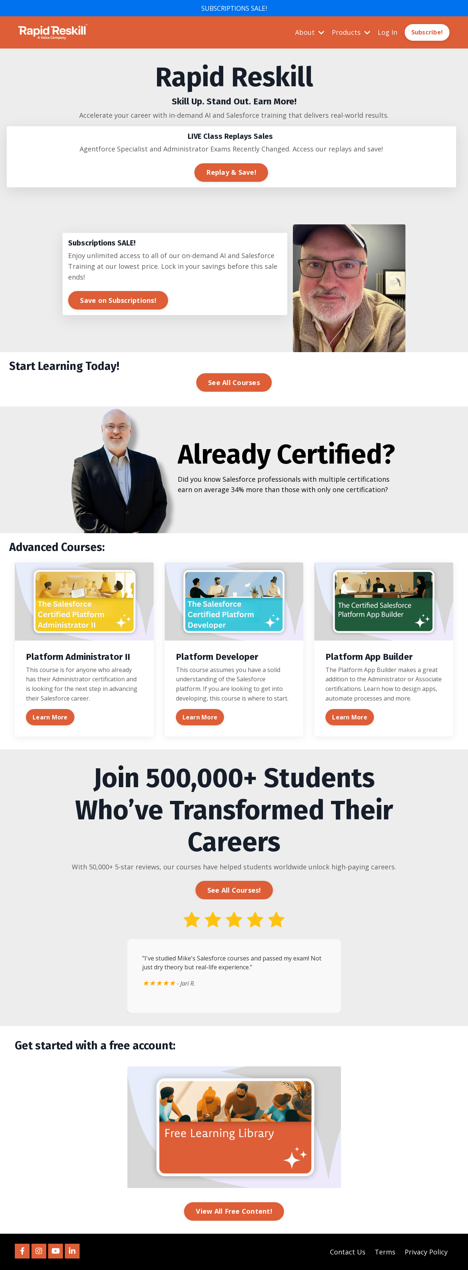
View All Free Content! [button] (234, 1211)
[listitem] (234, 91)
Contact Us (347, 1251)
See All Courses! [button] (234, 890)
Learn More (50, 717)
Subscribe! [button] (427, 33)
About (309, 32)
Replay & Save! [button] (231, 172)
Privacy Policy (426, 1251)
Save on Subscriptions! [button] (118, 300)
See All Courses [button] (234, 382)
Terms (385, 1251)
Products (351, 32)
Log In (387, 32)
